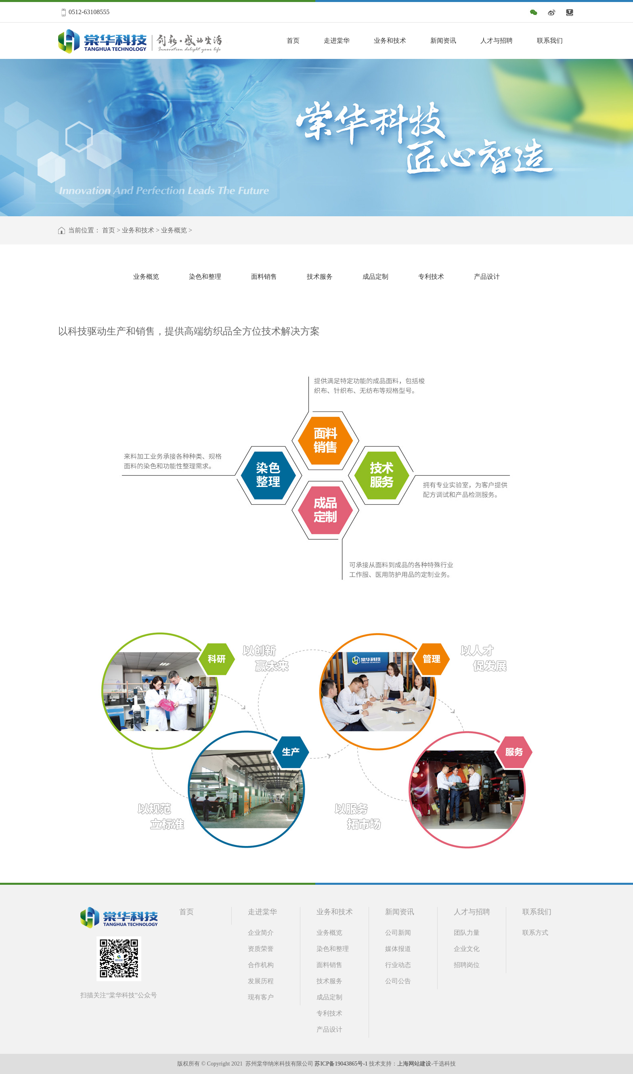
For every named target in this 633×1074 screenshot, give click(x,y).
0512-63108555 (89, 11)
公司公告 (398, 981)
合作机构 (261, 964)
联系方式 (535, 932)
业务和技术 (390, 40)
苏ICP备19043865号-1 (340, 1064)
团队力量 (467, 932)
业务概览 (174, 230)
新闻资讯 (443, 40)
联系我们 (550, 40)
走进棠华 (337, 40)
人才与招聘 (496, 40)
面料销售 (264, 276)
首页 (293, 40)
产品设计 (487, 276)
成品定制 (375, 276)
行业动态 (398, 964)
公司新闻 (398, 932)
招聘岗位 (467, 964)
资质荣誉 (261, 948)
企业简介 (261, 932)
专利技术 (431, 276)
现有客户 (261, 997)
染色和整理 (205, 276)
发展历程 (261, 981)
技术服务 (320, 276)
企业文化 (467, 948)
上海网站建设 (414, 1064)
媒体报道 (398, 948)
